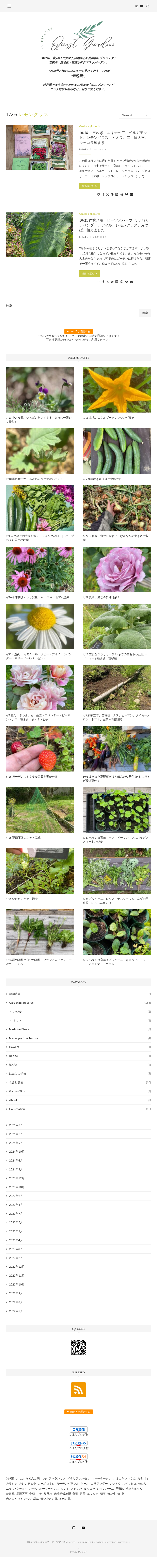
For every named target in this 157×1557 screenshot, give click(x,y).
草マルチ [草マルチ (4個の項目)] (92, 1494)
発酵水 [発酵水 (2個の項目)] (48, 1494)
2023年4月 (16, 1240)
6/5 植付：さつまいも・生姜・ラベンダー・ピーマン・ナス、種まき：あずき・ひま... (38, 718)
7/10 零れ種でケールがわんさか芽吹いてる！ (34, 479)
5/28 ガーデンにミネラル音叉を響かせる (32, 777)
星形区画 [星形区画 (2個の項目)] (22, 1494)
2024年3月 (16, 1169)
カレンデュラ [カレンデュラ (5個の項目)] (27, 1484)
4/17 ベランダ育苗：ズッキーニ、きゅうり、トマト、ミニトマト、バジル (114, 962)
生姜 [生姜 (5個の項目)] (39, 1494)
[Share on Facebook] (103, 194)
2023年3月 (16, 1249)
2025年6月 (16, 1134)
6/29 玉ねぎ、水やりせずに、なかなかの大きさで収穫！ (115, 538)
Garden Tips (80, 1092)
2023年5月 (16, 1231)
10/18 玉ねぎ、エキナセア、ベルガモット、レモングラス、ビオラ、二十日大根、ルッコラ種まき (113, 137)
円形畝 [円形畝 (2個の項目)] (119, 1489)
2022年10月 (17, 1285)
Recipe (80, 1056)
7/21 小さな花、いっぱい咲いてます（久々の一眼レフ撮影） (39, 420)
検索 (9, 306)
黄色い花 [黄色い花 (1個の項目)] (64, 1499)
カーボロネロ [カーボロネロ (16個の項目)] (46, 1484)
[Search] (149, 6)
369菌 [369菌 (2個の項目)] (10, 1478)
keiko (85, 149)
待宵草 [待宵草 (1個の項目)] (10, 1494)
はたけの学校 (80, 1074)
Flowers (80, 1047)
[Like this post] (98, 194)
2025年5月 (16, 1143)
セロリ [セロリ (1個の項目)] (142, 1484)
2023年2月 (16, 1258)
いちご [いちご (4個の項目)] (19, 1478)
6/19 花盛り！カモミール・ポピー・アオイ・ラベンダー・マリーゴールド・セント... (39, 657)
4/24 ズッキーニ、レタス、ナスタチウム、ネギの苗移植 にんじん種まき (115, 901)
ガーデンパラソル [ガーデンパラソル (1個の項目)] (67, 1484)
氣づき (80, 1065)
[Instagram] (138, 6)
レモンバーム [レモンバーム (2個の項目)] (105, 1489)
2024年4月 (16, 1161)
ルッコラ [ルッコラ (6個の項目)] (89, 1489)
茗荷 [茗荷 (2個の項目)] (82, 1494)
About (80, 1101)
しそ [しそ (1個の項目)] (44, 1478)
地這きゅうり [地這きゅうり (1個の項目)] (134, 1489)
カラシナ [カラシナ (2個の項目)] (11, 1484)
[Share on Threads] (121, 194)
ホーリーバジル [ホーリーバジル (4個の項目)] (49, 1489)
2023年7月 (16, 1214)
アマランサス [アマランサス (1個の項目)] (57, 1478)
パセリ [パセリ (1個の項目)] (33, 1489)
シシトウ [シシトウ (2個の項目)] (115, 1484)
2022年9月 (16, 1293)
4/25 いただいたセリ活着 (22, 899)
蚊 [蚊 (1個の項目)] (123, 1494)
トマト (82, 1021)
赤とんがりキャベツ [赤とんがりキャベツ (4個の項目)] (19, 1499)
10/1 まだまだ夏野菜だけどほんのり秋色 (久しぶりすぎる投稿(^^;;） (116, 779)
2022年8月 (16, 1302)
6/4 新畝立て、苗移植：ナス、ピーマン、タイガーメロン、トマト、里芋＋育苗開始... (116, 718)
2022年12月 (17, 1267)
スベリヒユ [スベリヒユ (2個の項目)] (129, 1484)
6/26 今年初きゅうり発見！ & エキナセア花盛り (37, 597)
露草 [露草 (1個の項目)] (36, 1499)
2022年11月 (17, 1276)
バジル (82, 1012)
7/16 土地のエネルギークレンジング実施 (108, 418)
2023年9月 (16, 1196)
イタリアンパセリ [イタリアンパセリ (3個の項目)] (78, 1478)
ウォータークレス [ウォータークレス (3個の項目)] (103, 1478)
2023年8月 (16, 1205)
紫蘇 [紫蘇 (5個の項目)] (75, 1494)
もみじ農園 (80, 1083)
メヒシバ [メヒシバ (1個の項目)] (76, 1489)
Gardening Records (80, 1003)
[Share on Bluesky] (126, 194)
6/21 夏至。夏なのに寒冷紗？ (101, 597)
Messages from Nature (80, 1039)
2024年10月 (17, 1152)
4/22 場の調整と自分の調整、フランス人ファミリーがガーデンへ (39, 962)
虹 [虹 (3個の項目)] (118, 1494)
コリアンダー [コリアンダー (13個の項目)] (99, 1484)
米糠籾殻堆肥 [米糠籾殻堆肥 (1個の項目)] (62, 1494)
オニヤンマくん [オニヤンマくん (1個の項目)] (126, 1478)
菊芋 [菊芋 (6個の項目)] (103, 1494)
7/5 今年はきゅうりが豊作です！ (103, 479)
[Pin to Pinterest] (112, 194)
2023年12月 (17, 1178)
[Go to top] (78, 1552)
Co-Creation (80, 1109)
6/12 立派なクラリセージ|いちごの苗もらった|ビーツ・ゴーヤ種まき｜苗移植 (115, 657)
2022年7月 (16, 1311)
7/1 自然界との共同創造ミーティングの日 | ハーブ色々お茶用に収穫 (40, 538)
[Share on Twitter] (107, 194)
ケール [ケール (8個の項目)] (85, 1484)
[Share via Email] (131, 194)
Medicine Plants (80, 1030)
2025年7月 (16, 1125)
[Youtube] (142, 6)
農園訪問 (80, 994)
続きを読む (89, 186)
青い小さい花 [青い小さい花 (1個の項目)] (49, 1499)
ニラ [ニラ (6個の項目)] (9, 1489)
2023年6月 (16, 1223)
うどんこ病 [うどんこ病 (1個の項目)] (33, 1478)
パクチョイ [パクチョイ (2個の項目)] (20, 1489)
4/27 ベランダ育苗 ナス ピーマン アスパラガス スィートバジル (117, 840)
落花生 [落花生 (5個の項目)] (111, 1494)
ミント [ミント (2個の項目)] (65, 1489)
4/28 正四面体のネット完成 (23, 838)
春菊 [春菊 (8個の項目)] (32, 1494)
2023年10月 (17, 1187)
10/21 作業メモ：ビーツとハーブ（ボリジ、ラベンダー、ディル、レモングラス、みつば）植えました (115, 225)
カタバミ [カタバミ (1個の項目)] (143, 1478)
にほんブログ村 (79, 1434)
